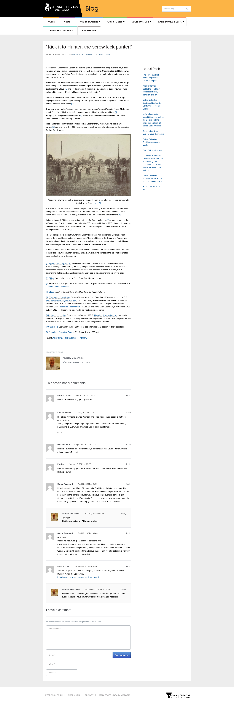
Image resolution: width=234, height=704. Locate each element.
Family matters (89, 21)
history (83, 338)
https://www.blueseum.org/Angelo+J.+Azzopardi (78, 577)
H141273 (97, 203)
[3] (116, 112)
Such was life (140, 21)
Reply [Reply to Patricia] (128, 464)
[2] (72, 104)
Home (51, 21)
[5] (53, 127)
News (67, 21)
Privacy (89, 695)
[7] (108, 220)
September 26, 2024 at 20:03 (87, 566)
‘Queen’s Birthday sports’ (60, 263)
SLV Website (89, 30)
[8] (71, 229)
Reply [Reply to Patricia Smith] (128, 395)
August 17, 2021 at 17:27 (85, 444)
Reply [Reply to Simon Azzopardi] (128, 484)
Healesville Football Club (70, 307)
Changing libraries (60, 30)
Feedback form (54, 695)
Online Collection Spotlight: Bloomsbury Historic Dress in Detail (152, 178)
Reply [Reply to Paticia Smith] (128, 444)
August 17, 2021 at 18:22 (80, 464)
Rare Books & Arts (170, 21)
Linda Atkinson (64, 413)
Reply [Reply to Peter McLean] (128, 566)
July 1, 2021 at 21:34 (85, 413)
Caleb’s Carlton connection (58, 287)
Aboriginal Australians (64, 338)
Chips (51, 278)
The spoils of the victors (59, 297)
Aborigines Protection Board (61, 332)
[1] (66, 89)
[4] (81, 115)
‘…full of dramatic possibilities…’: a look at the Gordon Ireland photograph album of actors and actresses (153, 120)
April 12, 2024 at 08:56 (94, 513)
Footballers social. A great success (61, 300)
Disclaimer (74, 695)
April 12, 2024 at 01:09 (87, 484)
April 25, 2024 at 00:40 (87, 533)
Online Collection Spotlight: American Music (151, 142)
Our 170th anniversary (152, 150)
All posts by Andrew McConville (77, 362)
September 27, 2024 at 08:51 (97, 589)
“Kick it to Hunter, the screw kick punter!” (89, 47)
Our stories (114, 21)
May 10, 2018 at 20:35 (84, 395)
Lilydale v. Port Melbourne (105, 315)
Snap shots (53, 327)
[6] (120, 215)
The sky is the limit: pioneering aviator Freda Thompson (151, 78)
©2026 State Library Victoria (114, 695)
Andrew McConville (82, 55)
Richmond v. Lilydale (57, 315)
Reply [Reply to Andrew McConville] (123, 513)
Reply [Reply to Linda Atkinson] (128, 413)
